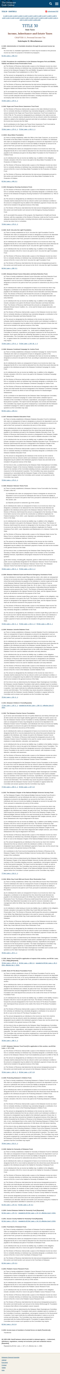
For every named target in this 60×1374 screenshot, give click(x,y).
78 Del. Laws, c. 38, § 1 (9, 953)
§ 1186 (39, 16)
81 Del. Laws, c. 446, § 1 (9, 181)
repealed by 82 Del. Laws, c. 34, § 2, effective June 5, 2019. (37, 1213)
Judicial (4, 1360)
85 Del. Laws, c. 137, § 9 (26, 1072)
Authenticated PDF (52, 11)
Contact (4, 1365)
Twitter (4, 1367)
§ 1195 (26, 18)
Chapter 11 (13, 11)
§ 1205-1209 (36, 20)
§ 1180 (5, 16)
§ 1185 (34, 16)
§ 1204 (30, 20)
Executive (5, 1362)
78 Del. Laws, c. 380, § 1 (10, 1040)
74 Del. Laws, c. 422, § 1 (10, 624)
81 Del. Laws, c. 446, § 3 (9, 56)
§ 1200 (50, 18)
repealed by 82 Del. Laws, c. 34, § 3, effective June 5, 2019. (37, 1221)
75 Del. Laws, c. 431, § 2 (27, 569)
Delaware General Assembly (10, 1357)
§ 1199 (45, 18)
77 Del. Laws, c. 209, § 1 (10, 787)
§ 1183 (25, 16)
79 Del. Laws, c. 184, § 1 (10, 1072)
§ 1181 (10, 16)
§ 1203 (25, 20)
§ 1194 (22, 18)
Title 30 (4, 11)
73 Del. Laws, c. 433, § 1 (10, 569)
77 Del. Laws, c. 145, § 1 (10, 705)
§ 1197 (36, 18)
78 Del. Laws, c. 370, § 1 (10, 963)
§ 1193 (17, 18)
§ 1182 (15, 16)
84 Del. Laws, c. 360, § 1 (26, 963)
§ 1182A (20, 16)
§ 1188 (49, 16)
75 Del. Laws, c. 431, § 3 (27, 624)
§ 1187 (44, 16)
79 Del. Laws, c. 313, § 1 (10, 1143)
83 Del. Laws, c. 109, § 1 (9, 411)
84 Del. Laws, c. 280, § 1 (9, 268)
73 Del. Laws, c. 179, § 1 (10, 101)
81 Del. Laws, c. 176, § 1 (9, 1205)
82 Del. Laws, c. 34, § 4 (9, 1324)
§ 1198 (40, 18)
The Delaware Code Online (9, 4)
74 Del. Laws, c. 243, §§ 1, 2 (28, 343)
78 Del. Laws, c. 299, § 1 (44, 624)
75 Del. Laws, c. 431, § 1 (27, 129)
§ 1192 (12, 18)
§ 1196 (31, 18)
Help (3, 1370)
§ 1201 (55, 18)
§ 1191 (8, 18)
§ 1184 (30, 16)
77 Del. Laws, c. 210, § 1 (10, 873)
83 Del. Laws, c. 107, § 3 (26, 787)
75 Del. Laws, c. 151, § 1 (10, 697)
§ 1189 (53, 16)
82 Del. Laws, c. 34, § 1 (25, 1205)
